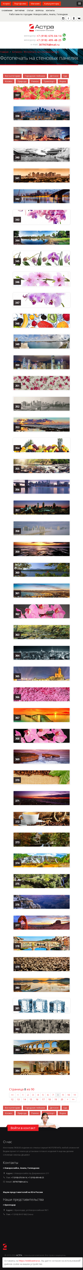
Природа (21, 81)
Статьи (30, 11)
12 (12, 1099)
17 (43, 1099)
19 (55, 1099)
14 (24, 1099)
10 (68, 1094)
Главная (4, 51)
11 (75, 1094)
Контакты (50, 11)
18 (49, 1099)
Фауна (62, 81)
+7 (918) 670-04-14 (49, 36)
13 (18, 1099)
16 (37, 1099)
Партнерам (20, 11)
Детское (54, 75)
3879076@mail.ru (49, 44)
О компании (7, 11)
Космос (9, 81)
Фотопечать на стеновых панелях (41, 51)
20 (62, 1099)
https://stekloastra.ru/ (29, 1260)
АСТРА (19, 1255)
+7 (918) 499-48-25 (49, 40)
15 (31, 1099)
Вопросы (40, 11)
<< (12, 1094)
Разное (35, 81)
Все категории (12, 75)
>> (73, 1099)
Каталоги (17, 51)
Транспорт (49, 81)
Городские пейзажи (35, 75)
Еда (65, 75)
